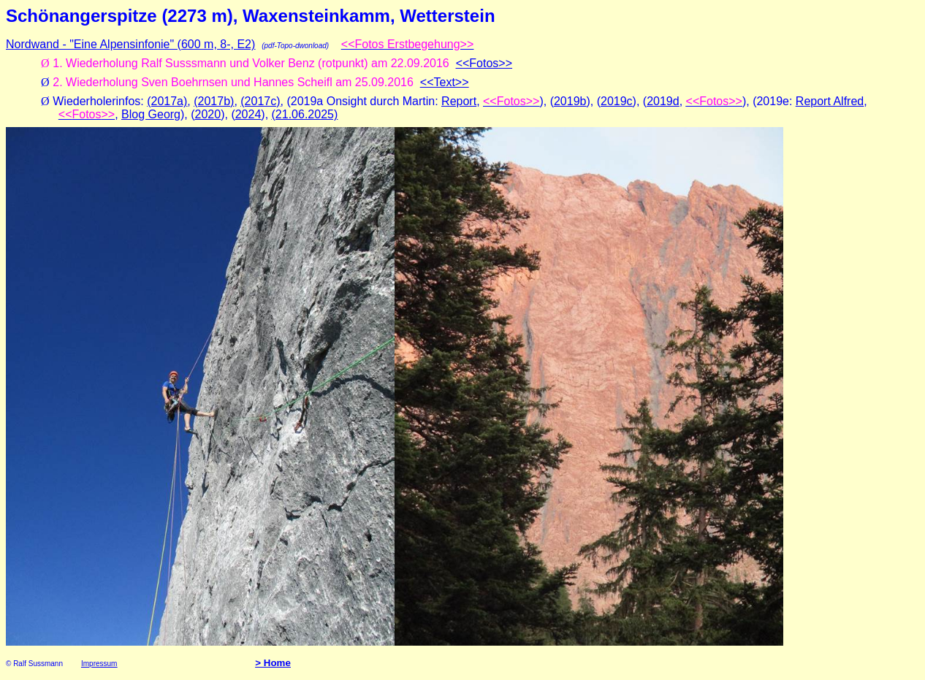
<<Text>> (444, 82)
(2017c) (260, 101)
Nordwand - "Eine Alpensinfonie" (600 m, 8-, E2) (130, 44)
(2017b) (214, 101)
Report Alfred (830, 101)
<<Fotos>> (484, 63)
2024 (248, 114)
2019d (663, 101)
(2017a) (167, 101)
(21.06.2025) (305, 114)
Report (458, 101)
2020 (208, 114)
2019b (570, 101)
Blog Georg (150, 114)
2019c (617, 101)
